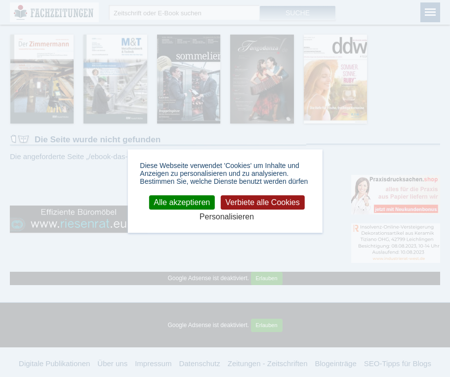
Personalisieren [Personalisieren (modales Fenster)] (227, 216)
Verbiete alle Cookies (262, 202)
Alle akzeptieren (182, 202)
